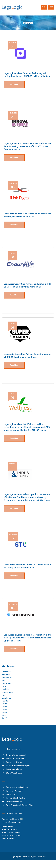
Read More (14, 84)
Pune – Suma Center (11, 833)
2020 (4, 718)
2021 (4, 715)
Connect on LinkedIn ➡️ (12, 819)
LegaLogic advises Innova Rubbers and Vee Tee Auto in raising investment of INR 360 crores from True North (27, 146)
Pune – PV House (9, 830)
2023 (4, 710)
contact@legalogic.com (12, 822)
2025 (4, 704)
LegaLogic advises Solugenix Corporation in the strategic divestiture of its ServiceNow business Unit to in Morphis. (27, 638)
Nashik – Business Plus (11, 836)
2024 (4, 707)
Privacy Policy (8, 839)
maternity (6, 683)
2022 (4, 713)
